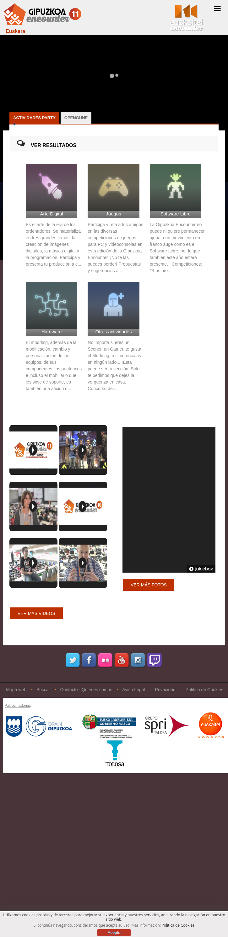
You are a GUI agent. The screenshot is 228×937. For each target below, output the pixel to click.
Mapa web (16, 689)
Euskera (15, 31)
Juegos (113, 213)
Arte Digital (51, 213)
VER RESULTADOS (53, 145)
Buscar (43, 689)
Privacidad (165, 689)
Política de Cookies (204, 689)
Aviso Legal (133, 689)
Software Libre (175, 213)
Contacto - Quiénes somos (86, 689)
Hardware (51, 331)
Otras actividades (113, 331)
